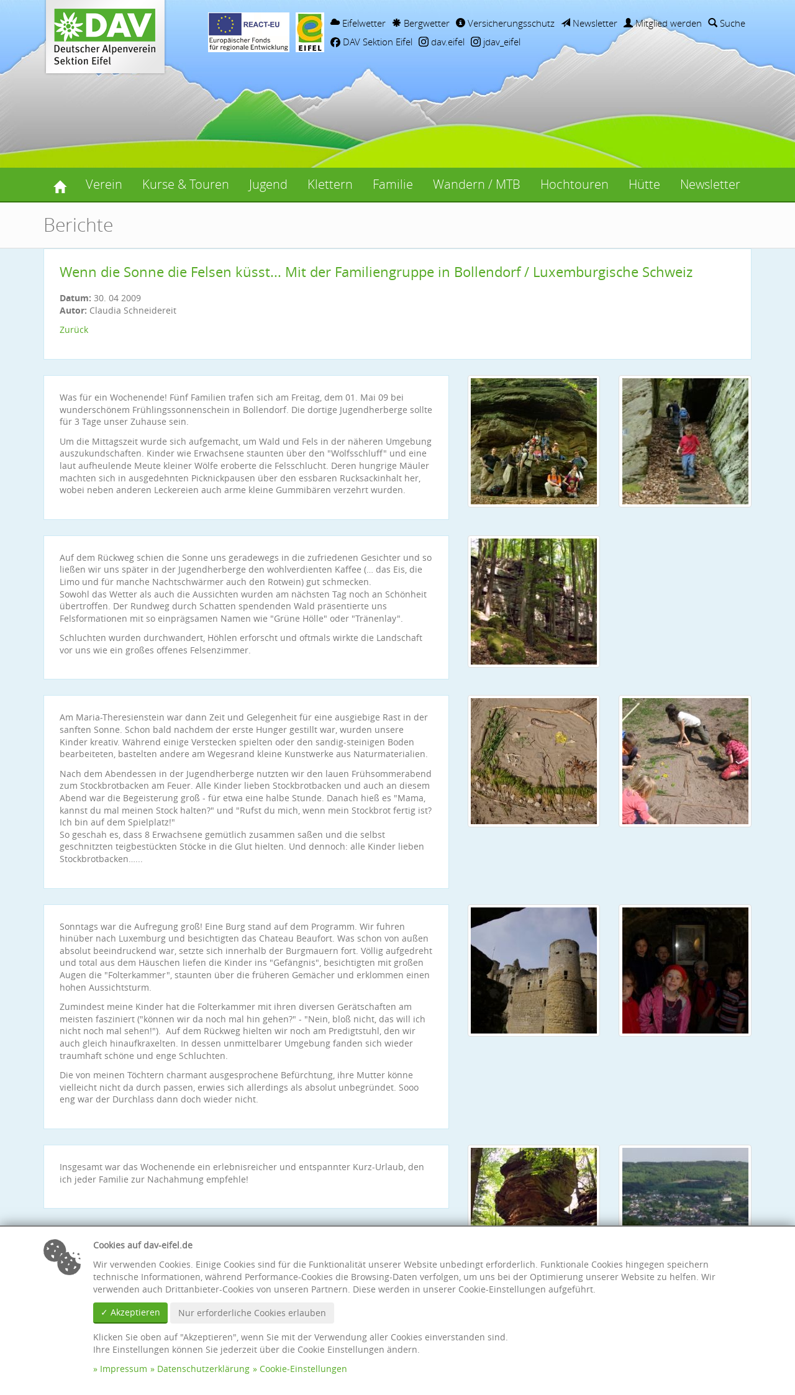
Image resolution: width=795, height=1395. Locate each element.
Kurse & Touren (185, 184)
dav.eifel (442, 41)
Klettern (330, 184)
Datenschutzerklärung (203, 1369)
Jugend (268, 184)
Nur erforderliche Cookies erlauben (252, 1313)
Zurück (74, 329)
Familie (393, 184)
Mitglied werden (663, 23)
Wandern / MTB (476, 184)
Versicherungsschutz (505, 23)
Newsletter (589, 23)
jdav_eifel (495, 41)
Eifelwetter (358, 23)
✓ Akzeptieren (130, 1312)
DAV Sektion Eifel (371, 41)
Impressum (123, 1369)
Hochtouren (574, 184)
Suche (726, 23)
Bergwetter (421, 23)
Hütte (644, 184)
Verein (104, 184)
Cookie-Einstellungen (303, 1369)
